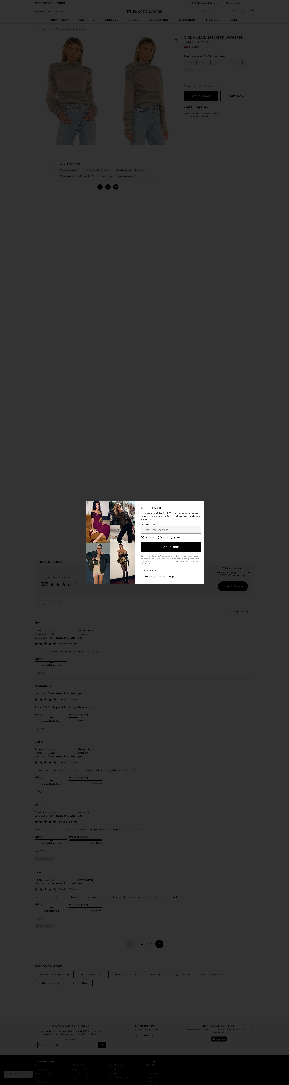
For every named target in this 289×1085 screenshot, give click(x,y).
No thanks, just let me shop (157, 576)
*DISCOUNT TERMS (149, 570)
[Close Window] (201, 504)
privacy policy (146, 561)
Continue (171, 547)
